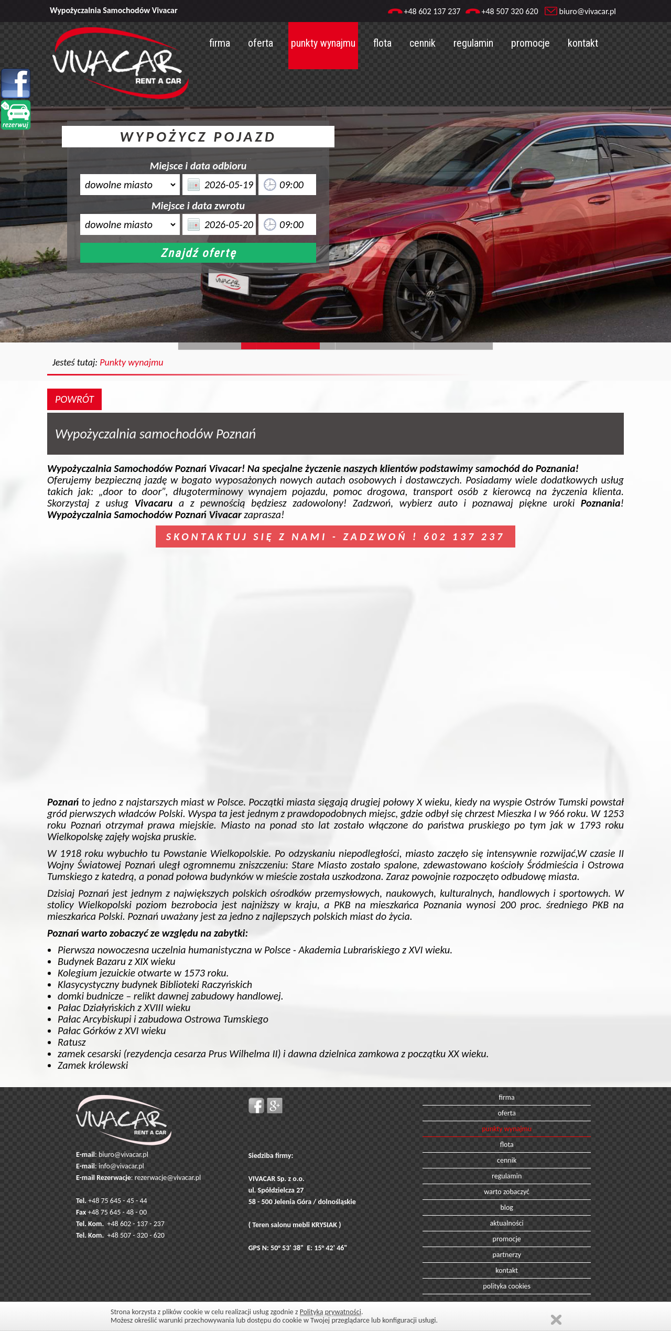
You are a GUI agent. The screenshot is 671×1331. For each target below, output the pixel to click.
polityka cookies (507, 1286)
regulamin (473, 43)
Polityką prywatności (330, 1311)
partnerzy (506, 1254)
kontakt (583, 43)
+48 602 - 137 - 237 (136, 1223)
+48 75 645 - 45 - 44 (117, 1200)
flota (382, 43)
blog (506, 1207)
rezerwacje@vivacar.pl (168, 1177)
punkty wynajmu (323, 43)
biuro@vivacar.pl (587, 11)
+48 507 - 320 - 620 (136, 1235)
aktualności (507, 1223)
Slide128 (375, 345)
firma (219, 43)
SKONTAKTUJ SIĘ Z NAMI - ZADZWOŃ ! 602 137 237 (335, 536)
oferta (260, 43)
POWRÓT (74, 399)
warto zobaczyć (506, 1191)
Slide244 (296, 345)
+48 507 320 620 (509, 11)
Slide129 (453, 345)
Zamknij (556, 1320)
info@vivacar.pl (121, 1166)
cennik (422, 43)
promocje (530, 43)
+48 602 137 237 (432, 11)
